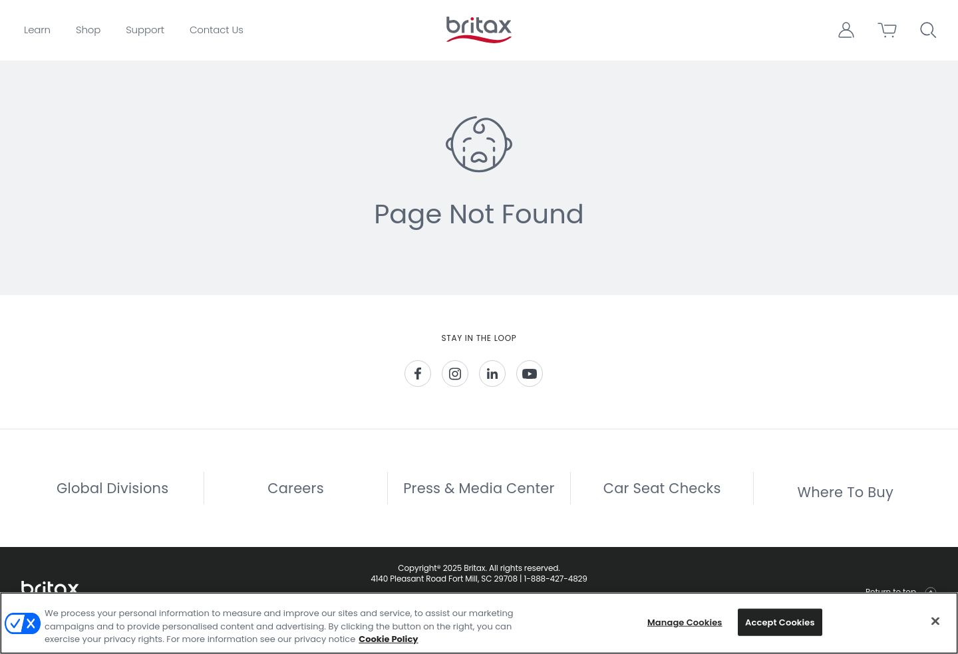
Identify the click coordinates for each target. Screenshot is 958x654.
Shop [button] (88, 30)
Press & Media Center (478, 499)
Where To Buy (845, 503)
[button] (846, 30)
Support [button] (145, 30)
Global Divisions (112, 499)
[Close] (935, 620)
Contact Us (216, 30)
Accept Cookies (780, 621)
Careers (295, 499)
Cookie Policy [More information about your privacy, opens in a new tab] (388, 639)
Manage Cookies (684, 621)
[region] (479, 623)
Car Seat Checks (662, 499)
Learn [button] (37, 30)
